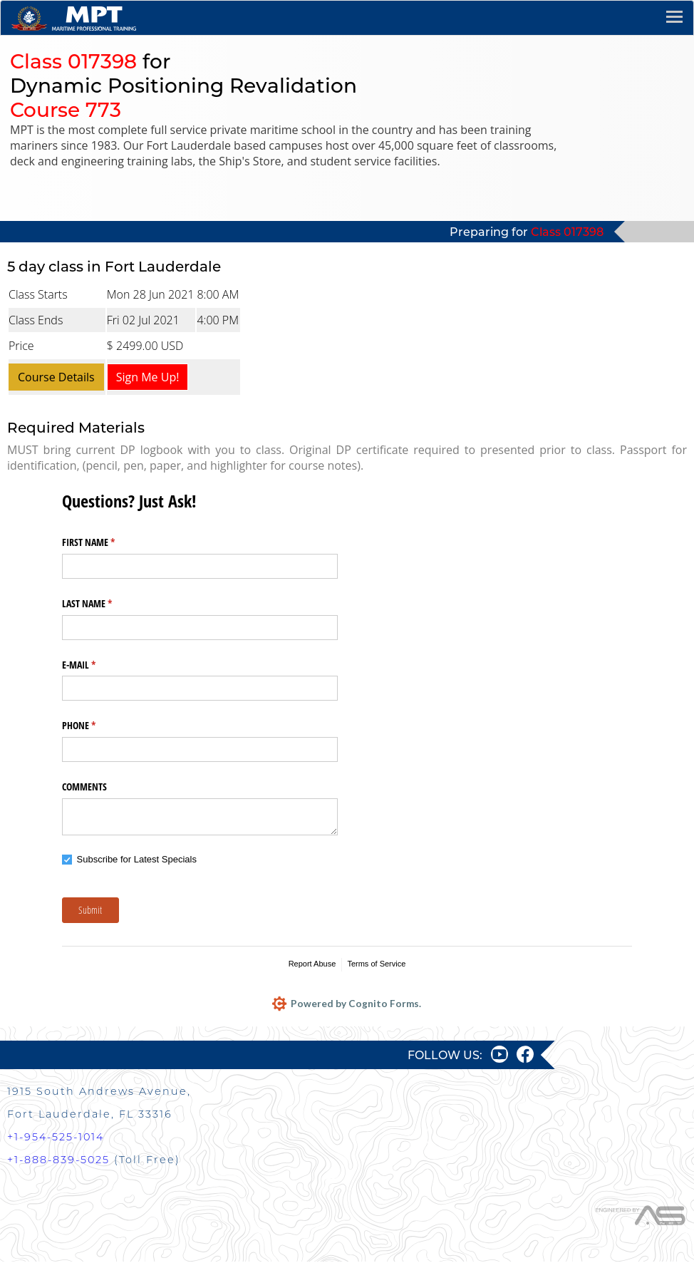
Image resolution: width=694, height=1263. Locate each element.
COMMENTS (84, 786)
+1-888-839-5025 (58, 1161)
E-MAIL (95, 665)
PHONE (95, 725)
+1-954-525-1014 (55, 1138)
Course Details (56, 377)
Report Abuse (312, 963)
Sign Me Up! (148, 377)
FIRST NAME (105, 542)
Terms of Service (376, 963)
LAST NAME (103, 604)
